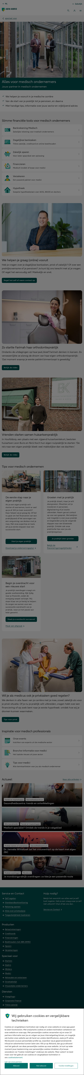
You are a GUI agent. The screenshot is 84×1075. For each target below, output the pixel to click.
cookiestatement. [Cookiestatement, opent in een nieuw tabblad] (15, 1057)
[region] (42, 1041)
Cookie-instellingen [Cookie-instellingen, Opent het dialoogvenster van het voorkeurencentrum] (66, 1066)
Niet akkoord (41, 1066)
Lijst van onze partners (13, 1062)
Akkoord (16, 1066)
